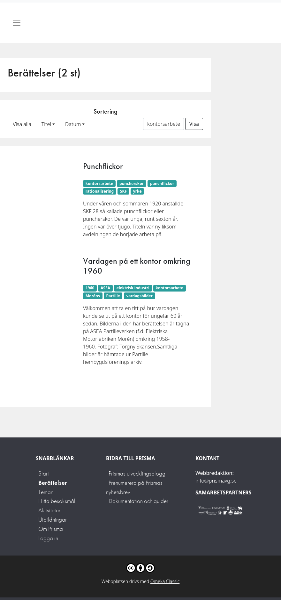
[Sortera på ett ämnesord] (163, 124)
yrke (137, 191)
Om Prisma (50, 529)
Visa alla (22, 124)
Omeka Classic (165, 581)
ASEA (105, 288)
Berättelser (52, 483)
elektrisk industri (133, 288)
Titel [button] (46, 124)
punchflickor (162, 183)
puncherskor (131, 183)
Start (43, 473)
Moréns (93, 296)
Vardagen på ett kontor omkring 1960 (136, 265)
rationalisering (100, 191)
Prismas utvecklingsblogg (137, 473)
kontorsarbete (99, 183)
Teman (45, 492)
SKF (123, 191)
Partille (113, 296)
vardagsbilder (139, 296)
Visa (194, 123)
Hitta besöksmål (56, 501)
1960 (90, 288)
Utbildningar (52, 520)
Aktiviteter (49, 510)
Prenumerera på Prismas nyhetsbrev (134, 487)
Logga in (48, 538)
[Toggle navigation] (17, 22)
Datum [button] (73, 124)
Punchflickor (103, 166)
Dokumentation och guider (138, 501)
